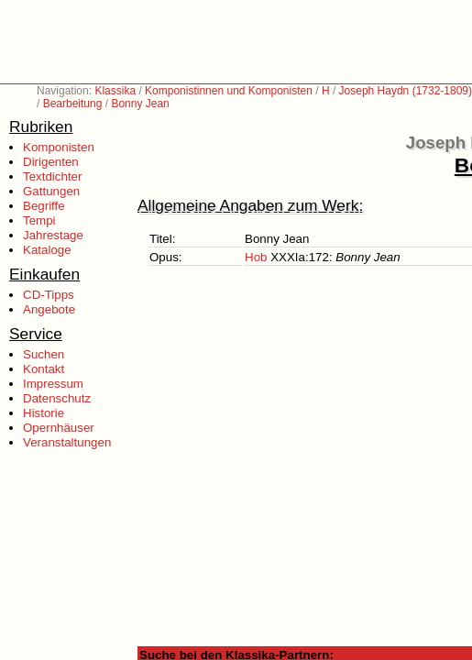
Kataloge (47, 250)
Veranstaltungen (67, 442)
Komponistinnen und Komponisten (229, 90)
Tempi (39, 220)
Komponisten (58, 147)
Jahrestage (53, 235)
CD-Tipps (48, 295)
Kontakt (43, 369)
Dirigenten (51, 162)
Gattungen (51, 191)
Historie (43, 413)
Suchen (43, 354)
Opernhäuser (58, 427)
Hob (256, 257)
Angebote (49, 309)
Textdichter (52, 176)
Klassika (115, 90)
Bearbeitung (73, 103)
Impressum (53, 383)
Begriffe (44, 206)
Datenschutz (57, 398)
